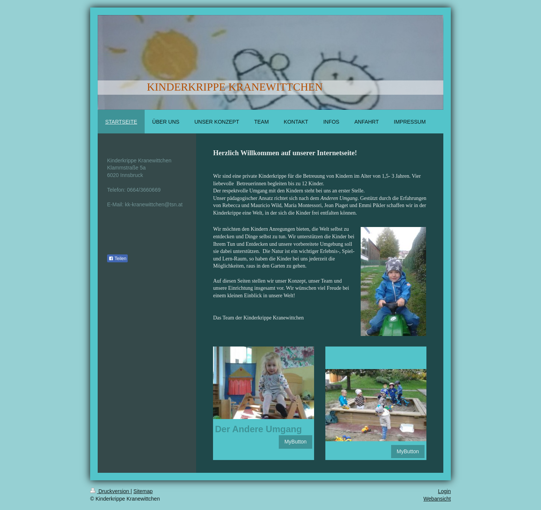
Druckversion (110, 491)
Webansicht (437, 499)
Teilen (117, 258)
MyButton (295, 442)
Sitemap (143, 491)
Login (444, 491)
